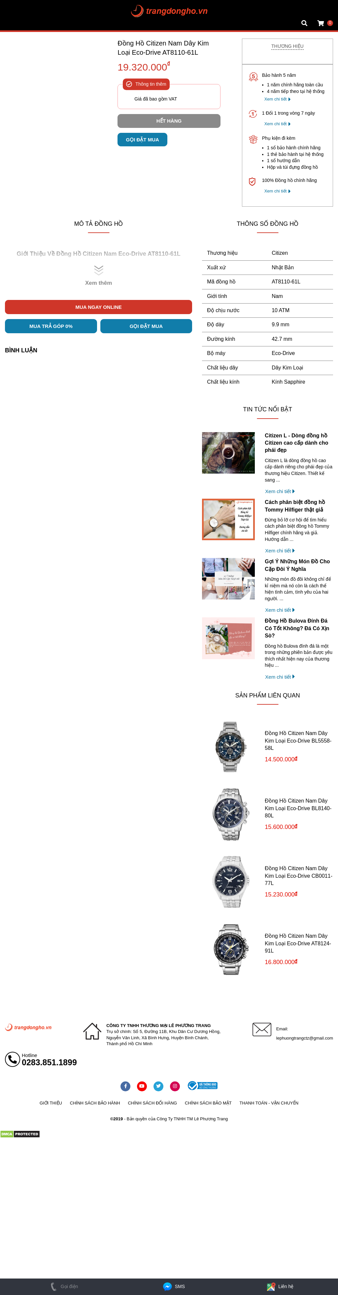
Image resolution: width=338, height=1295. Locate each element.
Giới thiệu (51, 1103)
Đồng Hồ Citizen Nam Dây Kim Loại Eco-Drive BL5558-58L (298, 740)
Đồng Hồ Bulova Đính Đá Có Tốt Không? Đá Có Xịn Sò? (297, 628)
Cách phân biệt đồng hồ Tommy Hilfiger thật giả (295, 505)
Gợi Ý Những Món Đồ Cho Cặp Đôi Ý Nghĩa (297, 565)
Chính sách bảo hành (95, 1103)
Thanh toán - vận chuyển (269, 1103)
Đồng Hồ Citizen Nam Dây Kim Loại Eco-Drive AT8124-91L (298, 943)
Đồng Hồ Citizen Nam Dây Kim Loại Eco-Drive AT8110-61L (163, 48)
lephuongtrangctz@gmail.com (304, 1038)
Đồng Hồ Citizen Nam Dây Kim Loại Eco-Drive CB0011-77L (298, 876)
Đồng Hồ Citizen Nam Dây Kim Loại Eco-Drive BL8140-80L (298, 808)
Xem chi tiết (275, 99)
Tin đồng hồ (17, 11)
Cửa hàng (15, 24)
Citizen (280, 253)
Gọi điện (63, 1286)
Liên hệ (279, 1286)
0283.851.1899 (49, 1062)
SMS (173, 1286)
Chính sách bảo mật (208, 1103)
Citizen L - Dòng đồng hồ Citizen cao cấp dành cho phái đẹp (296, 443)
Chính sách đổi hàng (152, 1103)
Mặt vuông (16, 5)
